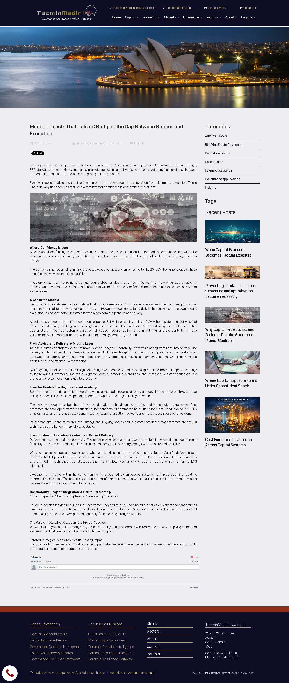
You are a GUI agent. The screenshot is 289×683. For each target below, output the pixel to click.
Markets (171, 17)
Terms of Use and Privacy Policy (237, 673)
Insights (213, 17)
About (231, 17)
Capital (131, 17)
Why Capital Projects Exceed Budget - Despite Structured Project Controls (229, 335)
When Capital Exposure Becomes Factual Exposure (228, 252)
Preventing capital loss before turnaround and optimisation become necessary (230, 291)
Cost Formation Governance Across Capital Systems (228, 442)
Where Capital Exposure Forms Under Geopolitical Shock (231, 383)
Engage (248, 17)
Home (116, 17)
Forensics (151, 17)
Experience (192, 17)
